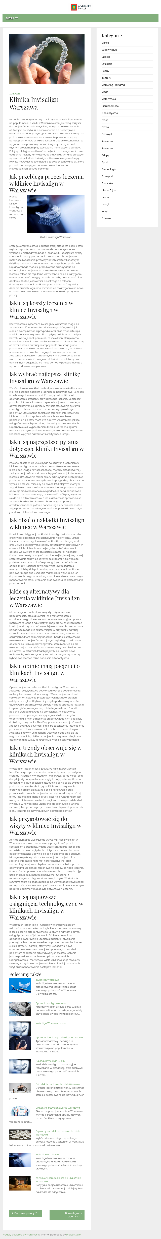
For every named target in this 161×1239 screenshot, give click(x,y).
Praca (105, 120)
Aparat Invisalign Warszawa (52, 1003)
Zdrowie (14, 93)
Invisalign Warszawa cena (51, 1023)
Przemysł (107, 134)
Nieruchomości (110, 106)
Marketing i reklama (113, 85)
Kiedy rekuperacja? (25, 1213)
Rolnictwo (107, 141)
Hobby (105, 71)
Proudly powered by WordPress (21, 1234)
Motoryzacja (109, 99)
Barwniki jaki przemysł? (72, 1214)
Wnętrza (106, 211)
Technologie (109, 169)
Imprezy (106, 78)
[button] (80, 18)
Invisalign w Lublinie (47, 1154)
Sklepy (105, 155)
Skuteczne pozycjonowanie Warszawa (58, 1107)
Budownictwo (109, 49)
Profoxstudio (73, 1234)
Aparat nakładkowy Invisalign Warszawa (59, 1037)
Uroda (105, 197)
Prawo (105, 127)
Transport (107, 176)
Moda (105, 92)
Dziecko (106, 57)
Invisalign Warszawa (47, 980)
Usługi (105, 204)
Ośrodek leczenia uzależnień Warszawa (58, 1084)
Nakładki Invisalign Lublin (50, 1061)
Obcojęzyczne (110, 113)
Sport (105, 162)
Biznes (105, 42)
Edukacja (107, 64)
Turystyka (107, 183)
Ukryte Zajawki (110, 190)
